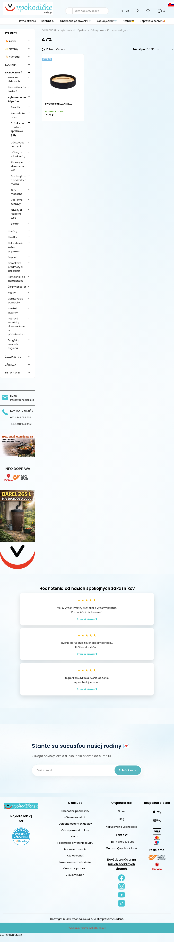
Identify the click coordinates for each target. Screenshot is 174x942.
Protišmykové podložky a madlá (18, 180)
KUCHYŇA (10, 64)
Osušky (12, 237)
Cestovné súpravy (17, 201)
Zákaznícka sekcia (75, 822)
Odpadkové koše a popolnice (15, 247)
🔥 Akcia (10, 41)
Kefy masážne (16, 192)
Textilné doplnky (13, 310)
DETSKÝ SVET (12, 372)
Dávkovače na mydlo (17, 144)
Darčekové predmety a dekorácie (15, 267)
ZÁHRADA (10, 364)
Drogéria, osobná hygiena (13, 344)
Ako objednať (75, 860)
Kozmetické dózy (18, 115)
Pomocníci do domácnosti (16, 278)
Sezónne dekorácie (14, 79)
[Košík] (161, 11)
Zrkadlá (15, 107)
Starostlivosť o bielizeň (17, 89)
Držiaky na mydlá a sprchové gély (17, 129)
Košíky (12, 292)
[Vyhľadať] (68, 10)
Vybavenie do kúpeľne (17, 99)
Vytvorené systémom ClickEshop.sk (87, 932)
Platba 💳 (128, 21)
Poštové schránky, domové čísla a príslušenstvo (16, 326)
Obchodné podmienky (75, 816)
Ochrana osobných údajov (75, 828)
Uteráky (12, 231)
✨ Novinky (11, 49)
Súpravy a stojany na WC (17, 166)
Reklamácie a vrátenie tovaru (75, 847)
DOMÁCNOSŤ (13, 72)
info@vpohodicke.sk (124, 853)
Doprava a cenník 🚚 (152, 21)
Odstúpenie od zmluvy (75, 835)
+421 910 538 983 (124, 846)
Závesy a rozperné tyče (16, 213)
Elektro (15, 223)
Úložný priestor (17, 286)
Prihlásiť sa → (126, 775)
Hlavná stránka (27, 21)
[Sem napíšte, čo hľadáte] (90, 10)
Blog (121, 824)
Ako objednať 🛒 (107, 21)
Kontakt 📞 (48, 21)
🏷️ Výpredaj (12, 56)
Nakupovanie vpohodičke (75, 867)
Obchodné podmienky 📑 (76, 21)
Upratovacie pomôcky (15, 300)
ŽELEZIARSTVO (13, 356)
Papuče (12, 257)
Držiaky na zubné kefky (18, 154)
